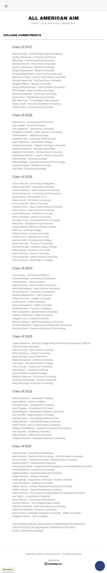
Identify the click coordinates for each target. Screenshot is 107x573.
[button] (6, 6)
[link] (53, 19)
